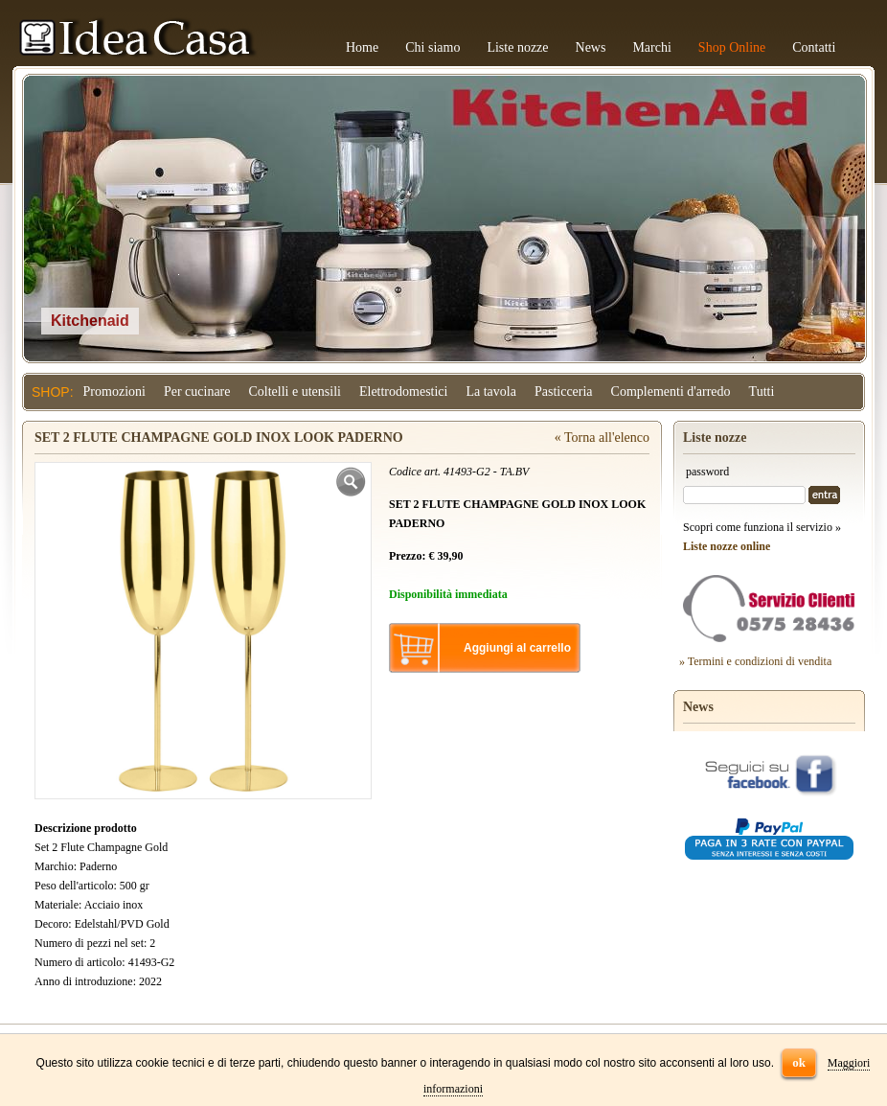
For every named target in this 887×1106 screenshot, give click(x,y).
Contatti (813, 47)
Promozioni (114, 391)
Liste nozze (517, 47)
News (591, 47)
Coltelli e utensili (295, 391)
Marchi (651, 47)
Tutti (762, 391)
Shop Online (731, 47)
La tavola (490, 391)
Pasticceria (563, 391)
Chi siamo (432, 47)
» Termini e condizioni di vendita (755, 661)
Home (362, 47)
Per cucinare (197, 391)
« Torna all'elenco (602, 437)
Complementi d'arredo (671, 391)
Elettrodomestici (403, 391)
